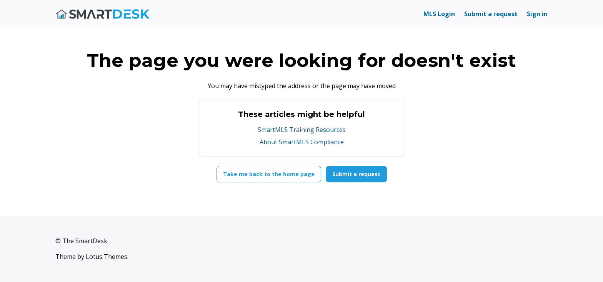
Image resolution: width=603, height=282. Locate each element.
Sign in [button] (537, 14)
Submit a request (491, 14)
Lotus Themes (106, 256)
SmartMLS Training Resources (302, 129)
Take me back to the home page (269, 174)
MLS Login (439, 14)
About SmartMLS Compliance (302, 142)
